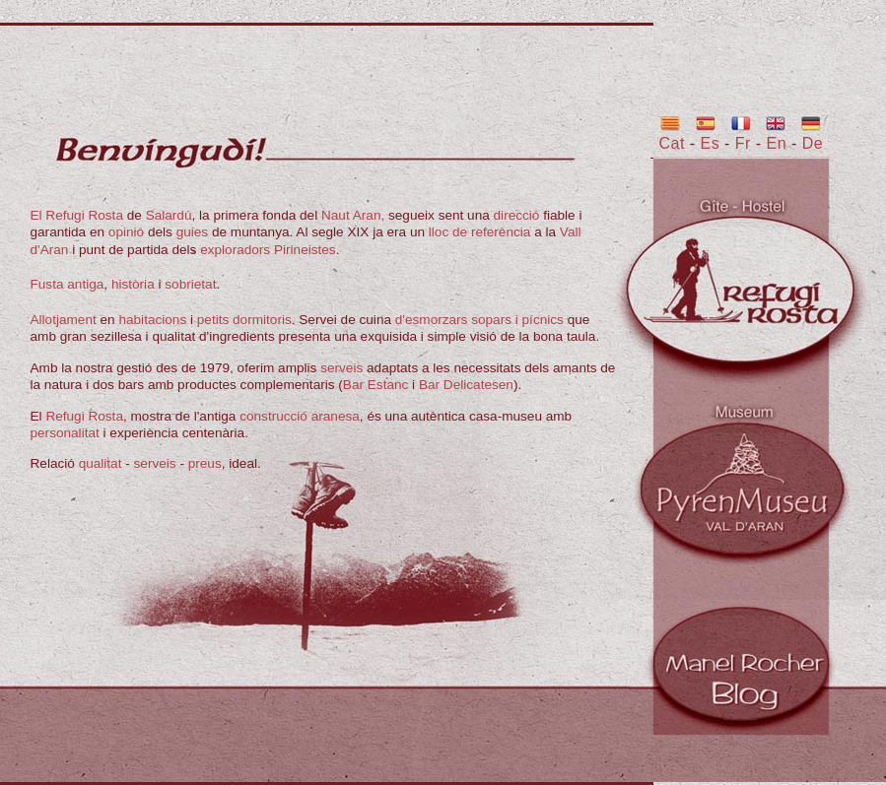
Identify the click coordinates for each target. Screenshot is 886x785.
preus (205, 463)
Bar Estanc (376, 384)
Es (710, 143)
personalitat (65, 432)
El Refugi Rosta (77, 215)
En (777, 143)
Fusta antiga (67, 284)
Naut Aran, (352, 215)
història (133, 284)
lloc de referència (480, 232)
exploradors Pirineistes (268, 249)
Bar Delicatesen (466, 384)
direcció (517, 215)
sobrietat (190, 284)
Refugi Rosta (84, 416)
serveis (341, 367)
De (812, 143)
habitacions (152, 319)
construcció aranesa (299, 416)
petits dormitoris (244, 319)
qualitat (100, 463)
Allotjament (64, 319)
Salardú (169, 215)
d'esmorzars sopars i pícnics (479, 319)
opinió (126, 232)
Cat (672, 143)
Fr (745, 143)
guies (192, 232)
